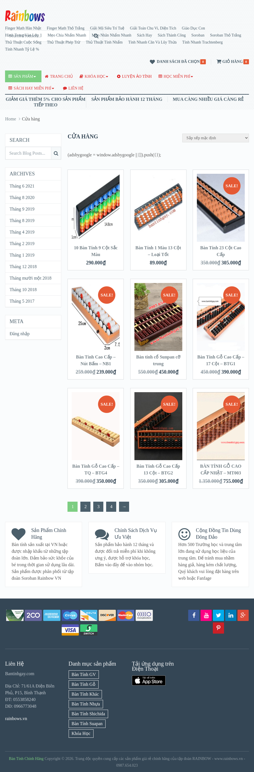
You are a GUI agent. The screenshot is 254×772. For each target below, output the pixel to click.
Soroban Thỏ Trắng (225, 35)
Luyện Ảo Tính (134, 76)
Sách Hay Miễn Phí (29, 88)
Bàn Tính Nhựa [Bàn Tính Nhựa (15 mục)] (86, 704)
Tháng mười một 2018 (31, 278)
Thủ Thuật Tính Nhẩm (104, 42)
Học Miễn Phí (174, 76)
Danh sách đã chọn (174, 62)
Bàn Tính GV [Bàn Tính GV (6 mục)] (84, 674)
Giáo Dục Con (193, 28)
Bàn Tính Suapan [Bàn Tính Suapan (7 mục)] (87, 723)
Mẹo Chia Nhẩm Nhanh (67, 35)
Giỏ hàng (229, 62)
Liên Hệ (73, 88)
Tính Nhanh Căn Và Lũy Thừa (152, 42)
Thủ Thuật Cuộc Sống (23, 42)
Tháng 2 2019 (22, 243)
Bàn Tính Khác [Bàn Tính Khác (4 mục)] (85, 694)
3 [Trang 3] (98, 506)
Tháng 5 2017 (22, 301)
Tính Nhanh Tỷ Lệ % (22, 49)
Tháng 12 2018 (23, 266)
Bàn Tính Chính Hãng (26, 759)
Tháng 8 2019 (22, 220)
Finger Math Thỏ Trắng (65, 28)
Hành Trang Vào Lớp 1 (23, 35)
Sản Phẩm (20, 76)
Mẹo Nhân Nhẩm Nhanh (112, 35)
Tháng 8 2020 (22, 197)
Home (10, 119)
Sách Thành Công (172, 35)
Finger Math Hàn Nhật (23, 28)
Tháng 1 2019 (22, 255)
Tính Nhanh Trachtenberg (202, 42)
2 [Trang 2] (85, 506)
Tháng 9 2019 (22, 209)
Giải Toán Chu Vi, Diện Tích (153, 28)
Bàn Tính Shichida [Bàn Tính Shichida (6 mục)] (88, 713)
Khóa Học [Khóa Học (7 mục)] (81, 733)
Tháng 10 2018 (23, 289)
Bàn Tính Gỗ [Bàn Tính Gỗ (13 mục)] (83, 684)
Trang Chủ (59, 76)
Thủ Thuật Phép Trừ (63, 42)
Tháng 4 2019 (22, 232)
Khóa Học (92, 76)
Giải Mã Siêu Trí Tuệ (107, 28)
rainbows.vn (16, 718)
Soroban (197, 35)
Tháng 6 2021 (22, 186)
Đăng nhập (20, 333)
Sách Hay (144, 35)
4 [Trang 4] (111, 506)
